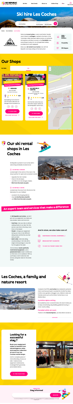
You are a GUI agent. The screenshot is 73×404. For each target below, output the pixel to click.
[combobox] (26, 24)
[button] (52, 98)
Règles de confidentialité (36, 398)
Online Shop (54, 3)
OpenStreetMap (64, 129)
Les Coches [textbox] (22, 24)
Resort (20, 22)
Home (2, 31)
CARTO (70, 129)
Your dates (38, 21)
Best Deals (34, 3)
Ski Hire (25, 3)
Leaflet (59, 129)
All (28, 68)
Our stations (9, 31)
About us (44, 3)
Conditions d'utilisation (49, 398)
